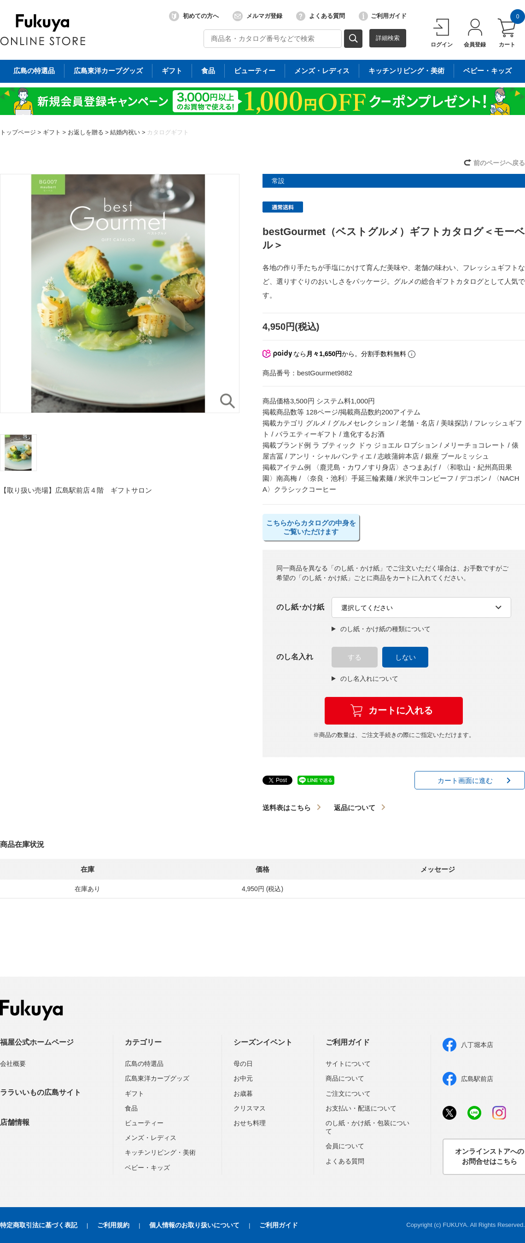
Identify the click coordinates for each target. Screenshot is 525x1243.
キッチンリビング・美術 (160, 1152)
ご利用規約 (113, 1225)
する (355, 657)
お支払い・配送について (361, 1108)
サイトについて (348, 1063)
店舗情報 (14, 1122)
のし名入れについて (365, 678)
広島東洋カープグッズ (157, 1078)
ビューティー (144, 1123)
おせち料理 (249, 1123)
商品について (345, 1078)
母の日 (243, 1063)
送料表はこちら (286, 807)
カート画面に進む (465, 780)
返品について (354, 807)
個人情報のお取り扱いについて (194, 1225)
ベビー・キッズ (147, 1167)
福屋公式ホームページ (37, 1042)
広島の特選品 (144, 1063)
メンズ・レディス (150, 1137)
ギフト (52, 132)
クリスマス (249, 1108)
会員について (345, 1146)
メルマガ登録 (257, 16)
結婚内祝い (125, 132)
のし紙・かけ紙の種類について (381, 629)
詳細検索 (388, 38)
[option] (119, 293)
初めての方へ (194, 16)
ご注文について (348, 1093)
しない (405, 657)
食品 (131, 1108)
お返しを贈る (86, 132)
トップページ (18, 132)
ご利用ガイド (383, 16)
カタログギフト (168, 132)
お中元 (243, 1078)
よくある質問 (320, 16)
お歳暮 (243, 1093)
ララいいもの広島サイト (40, 1092)
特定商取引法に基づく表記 (38, 1225)
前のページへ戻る (499, 163)
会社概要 (13, 1063)
